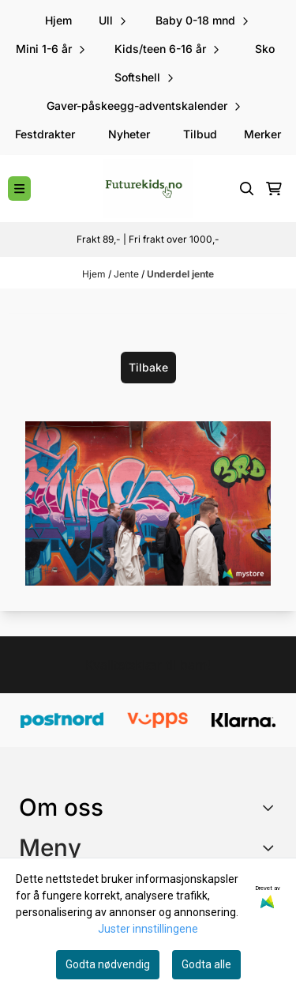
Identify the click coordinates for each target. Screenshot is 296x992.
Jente (127, 274)
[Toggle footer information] (271, 807)
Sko (265, 48)
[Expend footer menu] (270, 847)
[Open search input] (247, 189)
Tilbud (200, 134)
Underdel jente (180, 274)
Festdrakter (45, 134)
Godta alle (206, 964)
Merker (262, 134)
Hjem (95, 274)
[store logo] (148, 188)
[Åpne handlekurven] (274, 188)
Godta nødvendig (108, 964)
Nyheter (129, 134)
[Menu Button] (19, 188)
